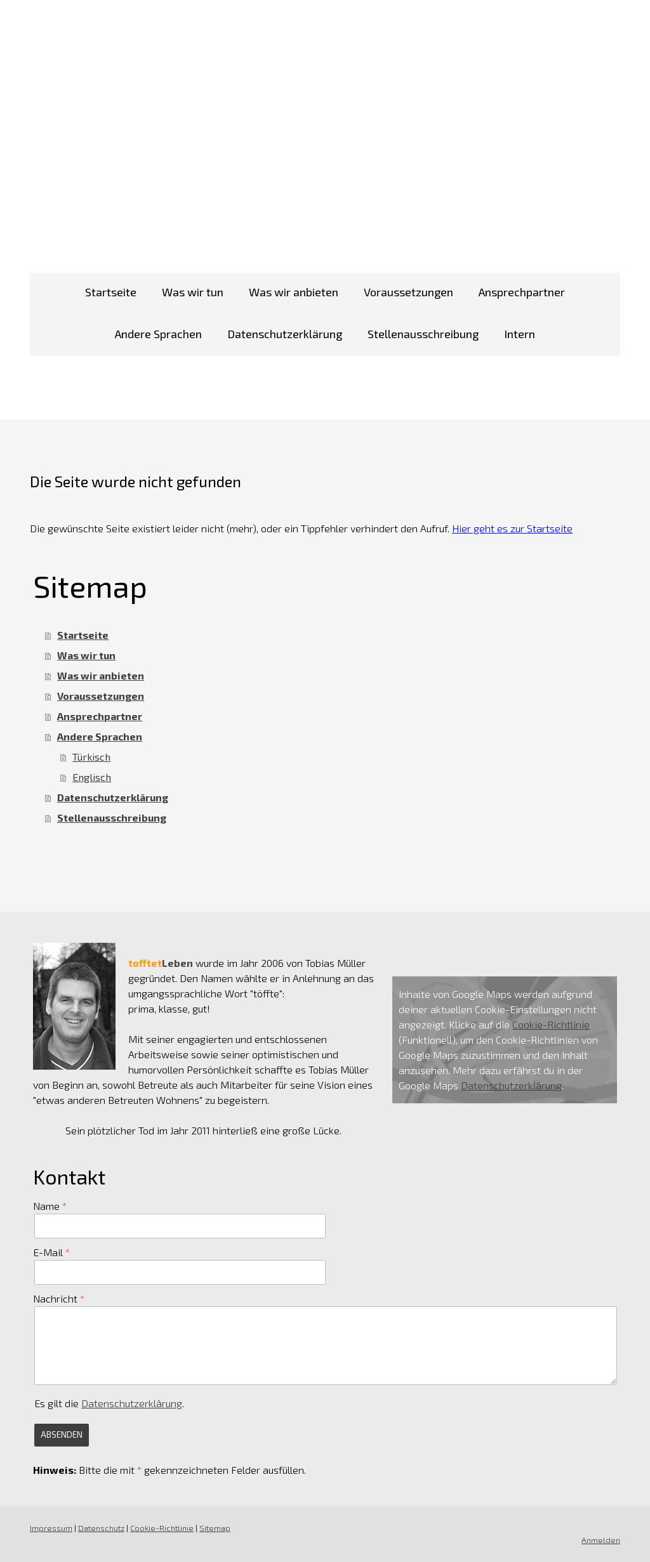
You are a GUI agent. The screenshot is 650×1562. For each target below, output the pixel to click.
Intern (519, 334)
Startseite (110, 292)
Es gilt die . (109, 1403)
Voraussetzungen (408, 292)
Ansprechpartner (522, 292)
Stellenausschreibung (423, 334)
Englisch (91, 777)
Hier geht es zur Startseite (512, 528)
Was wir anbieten (293, 292)
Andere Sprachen (158, 334)
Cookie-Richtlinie (551, 1024)
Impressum (51, 1528)
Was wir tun (192, 292)
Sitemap (214, 1528)
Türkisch (91, 757)
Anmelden (600, 1540)
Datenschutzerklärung (284, 334)
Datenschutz (101, 1528)
